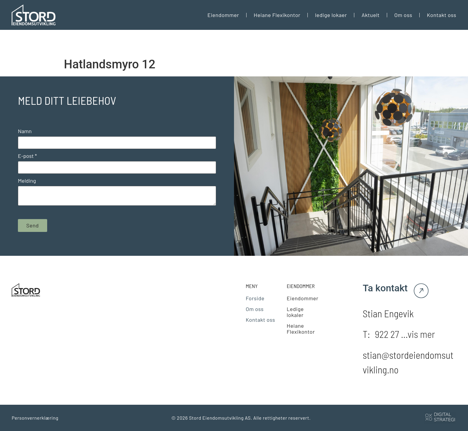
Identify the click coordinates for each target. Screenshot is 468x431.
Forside (255, 298)
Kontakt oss (441, 15)
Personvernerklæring (35, 418)
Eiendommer (223, 15)
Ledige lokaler (295, 312)
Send (32, 225)
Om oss (403, 15)
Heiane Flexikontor (277, 15)
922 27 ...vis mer (405, 334)
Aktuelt (370, 15)
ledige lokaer (331, 15)
